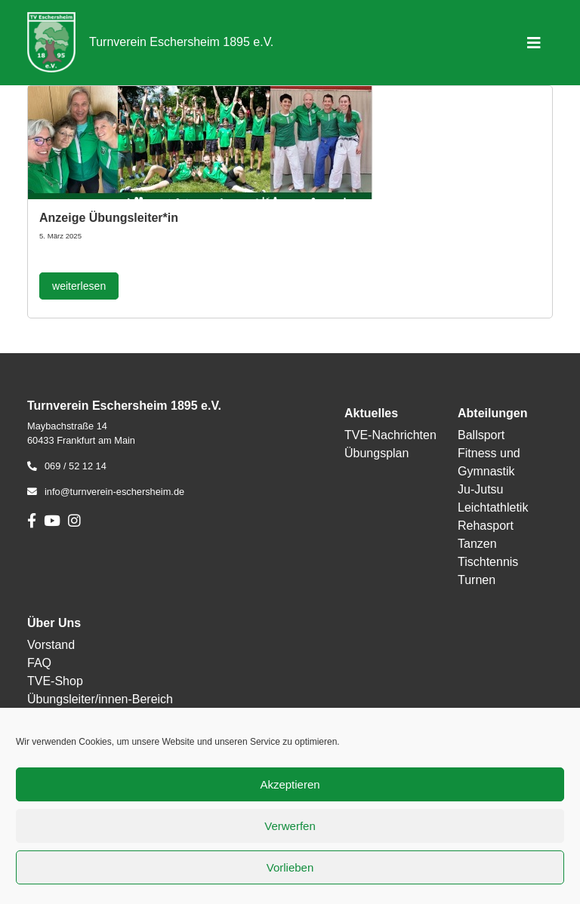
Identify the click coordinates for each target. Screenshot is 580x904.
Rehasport (486, 525)
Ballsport (481, 435)
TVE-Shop (55, 681)
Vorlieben (290, 867)
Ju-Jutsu (480, 489)
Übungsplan (376, 453)
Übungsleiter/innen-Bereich (100, 699)
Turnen (476, 579)
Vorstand (51, 644)
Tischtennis (488, 561)
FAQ (39, 662)
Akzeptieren (289, 784)
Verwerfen (290, 825)
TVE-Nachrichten (390, 435)
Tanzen (477, 543)
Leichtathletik (493, 507)
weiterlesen (79, 286)
